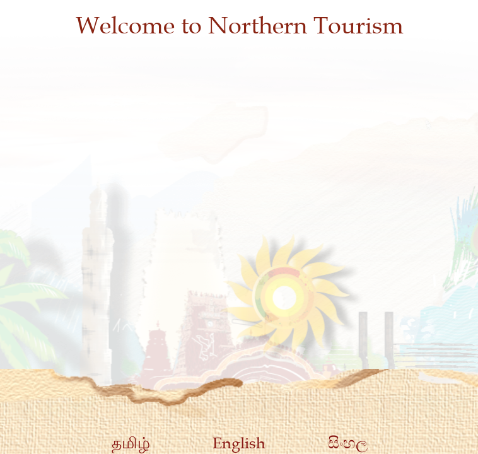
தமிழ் (131, 443)
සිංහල (348, 443)
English (239, 443)
